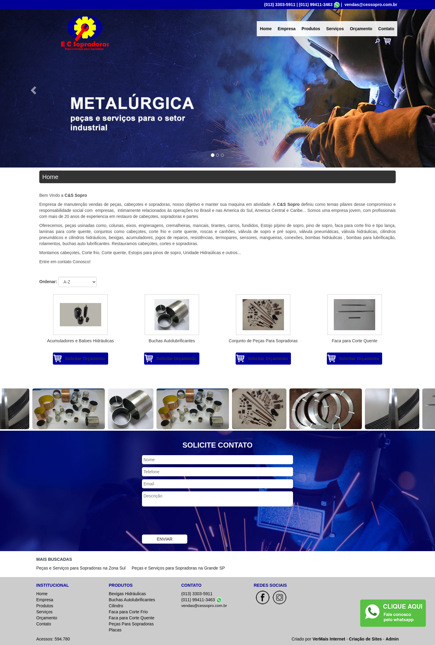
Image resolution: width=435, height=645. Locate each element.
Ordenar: (48, 281)
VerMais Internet (328, 639)
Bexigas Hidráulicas (127, 593)
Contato (386, 28)
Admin (392, 639)
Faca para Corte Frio (128, 611)
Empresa (286, 28)
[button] (32, 88)
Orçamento (361, 28)
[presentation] (188, 521)
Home (266, 28)
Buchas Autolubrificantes (132, 599)
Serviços (335, 28)
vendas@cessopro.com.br (370, 4)
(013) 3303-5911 (279, 4)
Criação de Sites (365, 639)
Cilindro (116, 605)
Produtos (310, 28)
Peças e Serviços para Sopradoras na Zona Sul (81, 568)
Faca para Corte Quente (131, 617)
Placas (115, 629)
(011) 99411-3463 (315, 4)
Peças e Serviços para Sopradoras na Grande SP (178, 568)
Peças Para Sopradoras (131, 623)
